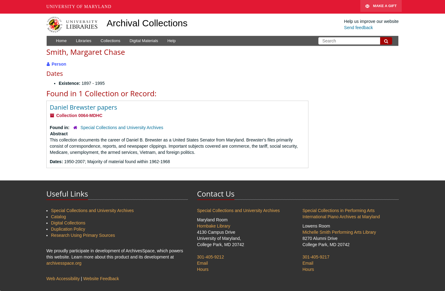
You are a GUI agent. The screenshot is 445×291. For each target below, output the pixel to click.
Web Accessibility (63, 278)
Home (61, 40)
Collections (111, 40)
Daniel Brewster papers (83, 107)
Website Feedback (101, 278)
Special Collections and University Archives (122, 127)
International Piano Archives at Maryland (341, 216)
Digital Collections (68, 222)
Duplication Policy (68, 229)
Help (171, 40)
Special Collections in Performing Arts (339, 210)
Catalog (58, 216)
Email (202, 263)
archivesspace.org (64, 263)
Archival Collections (147, 23)
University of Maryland (79, 6)
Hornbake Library (213, 226)
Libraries (83, 40)
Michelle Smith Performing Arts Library (339, 232)
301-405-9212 (210, 256)
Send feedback (358, 27)
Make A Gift (381, 6)
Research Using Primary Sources (83, 235)
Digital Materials (143, 40)
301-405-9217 (316, 256)
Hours (203, 269)
